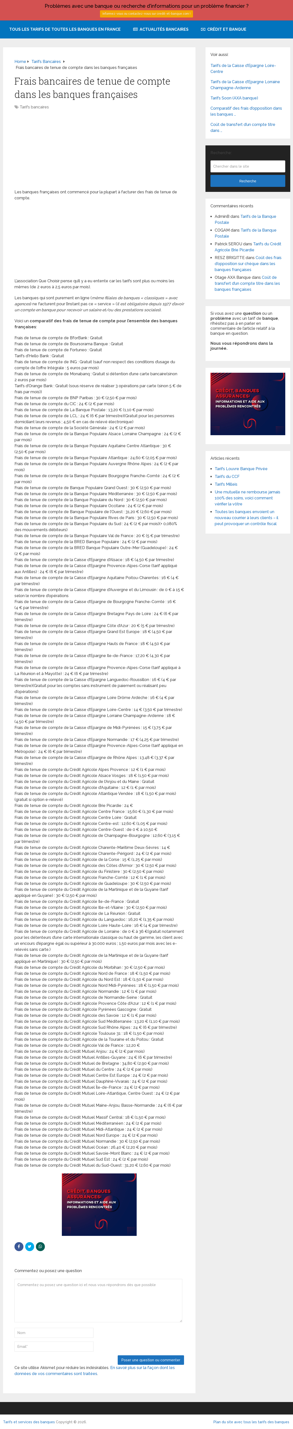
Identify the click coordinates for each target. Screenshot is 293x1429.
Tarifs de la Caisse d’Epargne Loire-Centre (243, 68)
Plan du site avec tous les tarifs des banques (251, 1422)
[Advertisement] (99, 152)
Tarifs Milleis (226, 484)
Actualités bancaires (161, 29)
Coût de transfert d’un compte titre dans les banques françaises (247, 283)
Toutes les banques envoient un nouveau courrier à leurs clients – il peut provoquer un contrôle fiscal (246, 517)
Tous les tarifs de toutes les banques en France (65, 29)
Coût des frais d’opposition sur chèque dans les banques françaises (248, 263)
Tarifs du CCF (227, 476)
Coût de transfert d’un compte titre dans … (242, 127)
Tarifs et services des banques (29, 1422)
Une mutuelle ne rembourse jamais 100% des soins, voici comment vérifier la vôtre (247, 498)
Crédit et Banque (223, 29)
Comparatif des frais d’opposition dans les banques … (246, 111)
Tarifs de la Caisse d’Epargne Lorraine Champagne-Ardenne (245, 84)
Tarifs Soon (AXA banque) (234, 98)
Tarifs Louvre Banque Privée (241, 468)
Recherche (247, 181)
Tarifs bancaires (34, 107)
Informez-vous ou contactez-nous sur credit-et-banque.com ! (146, 13)
